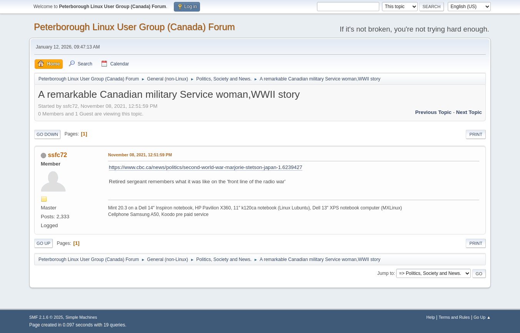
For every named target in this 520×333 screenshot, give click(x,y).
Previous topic (433, 112)
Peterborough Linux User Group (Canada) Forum (134, 27)
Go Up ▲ (482, 317)
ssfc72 (57, 155)
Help (431, 317)
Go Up (43, 243)
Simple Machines (81, 317)
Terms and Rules (454, 317)
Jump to (385, 273)
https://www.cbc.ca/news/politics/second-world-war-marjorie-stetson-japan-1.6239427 (205, 167)
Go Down (47, 134)
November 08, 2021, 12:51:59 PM (140, 154)
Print (475, 134)
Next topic (469, 112)
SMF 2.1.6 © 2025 (46, 317)
